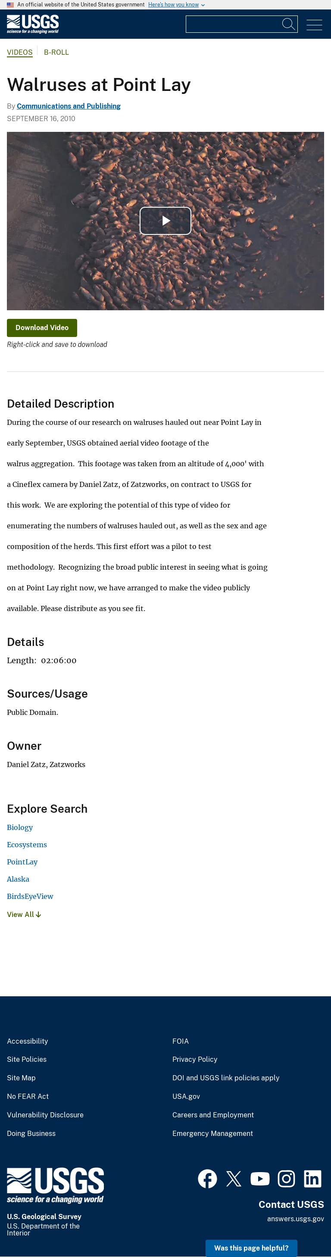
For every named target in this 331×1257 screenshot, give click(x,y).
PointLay (22, 862)
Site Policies (27, 1060)
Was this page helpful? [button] (251, 1248)
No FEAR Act (28, 1097)
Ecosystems (27, 844)
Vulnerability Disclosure (45, 1115)
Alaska (18, 879)
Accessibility (27, 1041)
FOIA (180, 1041)
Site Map (21, 1078)
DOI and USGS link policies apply (226, 1078)
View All (24, 915)
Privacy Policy (195, 1060)
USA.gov (186, 1097)
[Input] (242, 24)
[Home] (33, 32)
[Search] (289, 24)
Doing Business (31, 1134)
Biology (20, 827)
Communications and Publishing (69, 106)
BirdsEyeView (30, 896)
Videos (20, 52)
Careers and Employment (213, 1115)
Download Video (42, 328)
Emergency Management (212, 1134)
